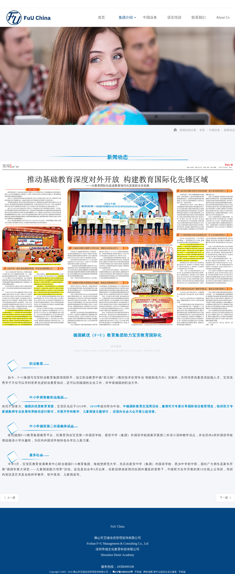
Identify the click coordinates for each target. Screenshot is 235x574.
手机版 (137, 571)
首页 (101, 17)
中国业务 (214, 130)
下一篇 (224, 497)
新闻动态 (229, 130)
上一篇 (11, 497)
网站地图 (147, 571)
